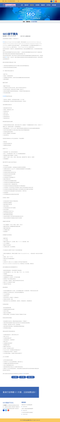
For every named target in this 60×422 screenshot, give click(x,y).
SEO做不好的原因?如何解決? (27, 412)
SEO (4, 42)
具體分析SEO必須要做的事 (27, 404)
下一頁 (22, 377)
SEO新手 (4, 96)
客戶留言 (48, 5)
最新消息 (32, 5)
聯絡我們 (43, 5)
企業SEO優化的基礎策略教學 (27, 408)
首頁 (22, 5)
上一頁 (14, 377)
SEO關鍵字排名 (8, 403)
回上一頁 (31, 377)
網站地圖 (54, 5)
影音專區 (37, 5)
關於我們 (26, 5)
